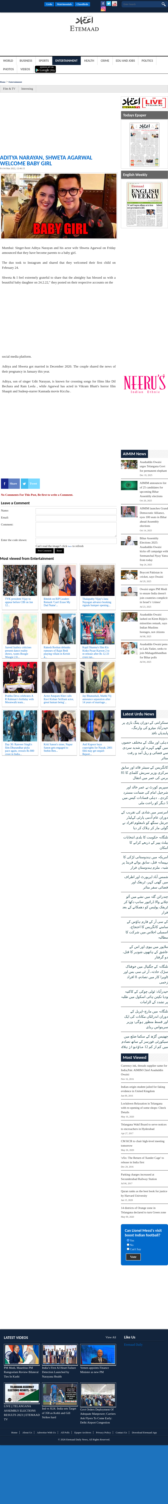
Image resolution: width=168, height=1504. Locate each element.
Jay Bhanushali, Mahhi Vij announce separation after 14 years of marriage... (96, 699)
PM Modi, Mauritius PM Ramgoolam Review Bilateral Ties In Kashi (21, 1372)
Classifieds (82, 4)
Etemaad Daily (133, 1344)
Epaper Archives (82, 1432)
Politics (147, 60)
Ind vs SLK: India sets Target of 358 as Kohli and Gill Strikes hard (59, 1413)
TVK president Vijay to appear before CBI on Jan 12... (19, 602)
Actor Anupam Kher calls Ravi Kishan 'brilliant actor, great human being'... (59, 699)
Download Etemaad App (144, 1432)
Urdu (49, 4)
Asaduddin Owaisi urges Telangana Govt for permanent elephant (153, 466)
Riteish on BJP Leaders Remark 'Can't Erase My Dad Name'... (57, 602)
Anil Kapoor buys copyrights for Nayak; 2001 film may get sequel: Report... (97, 748)
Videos (25, 69)
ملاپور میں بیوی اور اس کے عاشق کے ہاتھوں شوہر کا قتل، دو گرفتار (145, 952)
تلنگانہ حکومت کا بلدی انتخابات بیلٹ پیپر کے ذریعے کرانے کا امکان (145, 842)
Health (89, 60)
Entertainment (66, 60)
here (70, 546)
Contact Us (121, 1432)
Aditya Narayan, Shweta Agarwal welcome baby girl (46, 160)
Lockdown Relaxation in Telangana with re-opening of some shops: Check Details (143, 1108)
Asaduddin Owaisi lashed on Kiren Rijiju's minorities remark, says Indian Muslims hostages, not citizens (153, 623)
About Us (27, 1432)
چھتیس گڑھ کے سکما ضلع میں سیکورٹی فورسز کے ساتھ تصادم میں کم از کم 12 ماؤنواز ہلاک (144, 1041)
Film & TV (9, 88)
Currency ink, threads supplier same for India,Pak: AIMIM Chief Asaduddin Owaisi (144, 1070)
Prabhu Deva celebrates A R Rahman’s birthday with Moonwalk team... (19, 699)
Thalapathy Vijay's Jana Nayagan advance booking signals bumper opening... (96, 602)
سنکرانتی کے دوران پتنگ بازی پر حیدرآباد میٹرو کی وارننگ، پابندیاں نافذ (145, 728)
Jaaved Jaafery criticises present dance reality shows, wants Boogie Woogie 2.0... (18, 651)
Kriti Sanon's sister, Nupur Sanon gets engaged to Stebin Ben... (58, 747)
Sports (44, 60)
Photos (8, 69)
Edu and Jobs (125, 60)
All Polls (65, 1432)
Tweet (33, 483)
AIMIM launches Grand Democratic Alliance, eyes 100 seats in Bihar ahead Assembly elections (154, 517)
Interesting (27, 88)
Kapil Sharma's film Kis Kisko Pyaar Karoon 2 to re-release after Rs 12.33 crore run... (95, 651)
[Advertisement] (31, 24)
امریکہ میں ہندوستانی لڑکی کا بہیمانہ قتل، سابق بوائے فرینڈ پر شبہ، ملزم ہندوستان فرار (145, 862)
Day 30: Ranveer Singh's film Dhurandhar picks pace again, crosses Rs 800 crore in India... (19, 748)
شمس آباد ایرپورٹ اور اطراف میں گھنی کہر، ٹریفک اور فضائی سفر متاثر (146, 882)
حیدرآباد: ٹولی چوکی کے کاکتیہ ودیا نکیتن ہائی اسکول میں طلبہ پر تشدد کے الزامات (144, 997)
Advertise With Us (46, 1432)
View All (111, 1337)
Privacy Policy (103, 1432)
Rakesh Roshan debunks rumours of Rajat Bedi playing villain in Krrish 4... (57, 651)
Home (2, 82)
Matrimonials (64, 4)
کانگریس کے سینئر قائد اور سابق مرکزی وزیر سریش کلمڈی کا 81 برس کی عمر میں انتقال (144, 772)
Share (13, 483)
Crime (105, 60)
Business (26, 60)
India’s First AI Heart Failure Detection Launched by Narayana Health (59, 1372)
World (8, 60)
